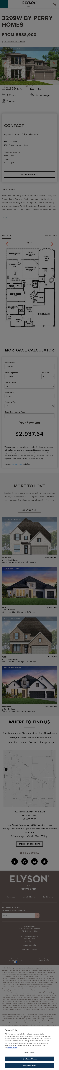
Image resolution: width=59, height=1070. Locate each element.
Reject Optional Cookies (29, 1059)
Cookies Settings (29, 1053)
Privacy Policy (12, 1048)
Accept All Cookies (29, 1066)
